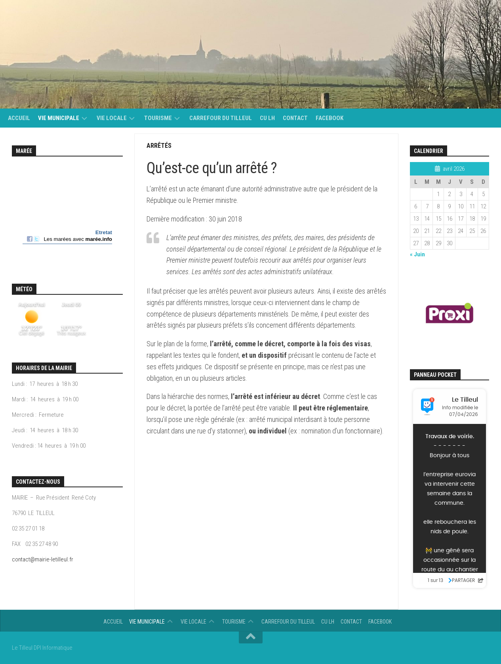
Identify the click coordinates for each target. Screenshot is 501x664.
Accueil (19, 118)
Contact (295, 118)
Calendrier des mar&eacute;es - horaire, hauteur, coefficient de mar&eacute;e (67, 211)
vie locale (112, 118)
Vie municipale (58, 118)
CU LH (267, 118)
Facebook (329, 118)
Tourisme (158, 118)
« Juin (417, 254)
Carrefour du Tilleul (220, 118)
